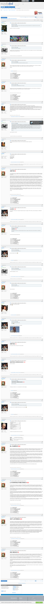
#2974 (42, 515)
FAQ (6, 8)
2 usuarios (19, 372)
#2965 (42, 301)
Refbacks (2, 591)
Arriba (42, 594)
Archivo (40, 594)
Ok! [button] (39, 602)
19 (29, 17)
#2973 (42, 479)
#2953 (42, 58)
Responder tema (4, 17)
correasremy (16, 276)
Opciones (12, 8)
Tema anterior (20, 583)
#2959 (42, 167)
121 (38, 17)
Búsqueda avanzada (17, 5)
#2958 (42, 152)
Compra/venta (18, 8)
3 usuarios (19, 116)
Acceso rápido (14, 8)
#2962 (42, 246)
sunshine (14, 195)
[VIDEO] (14, 588)
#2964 (42, 281)
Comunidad (8, 8)
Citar (42, 42)
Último (42, 17)
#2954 (42, 81)
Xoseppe (12, 116)
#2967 (42, 340)
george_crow (14, 116)
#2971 (42, 419)
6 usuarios (19, 505)
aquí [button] (30, 602)
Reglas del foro (14, 592)
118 (34, 17)
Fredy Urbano (12, 260)
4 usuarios (19, 219)
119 (35, 17)
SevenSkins (34, 599)
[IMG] (15, 587)
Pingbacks (2, 590)
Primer (26, 17)
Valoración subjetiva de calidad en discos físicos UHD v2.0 (9, 18)
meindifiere (17, 116)
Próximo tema (23, 583)
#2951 (42, 21)
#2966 (42, 318)
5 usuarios (19, 195)
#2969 (42, 377)
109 (31, 17)
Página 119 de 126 (22, 17)
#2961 (42, 224)
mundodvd (37, 594)
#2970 (42, 400)
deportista (12, 390)
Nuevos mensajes (3, 8)
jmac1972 (12, 195)
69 (30, 17)
